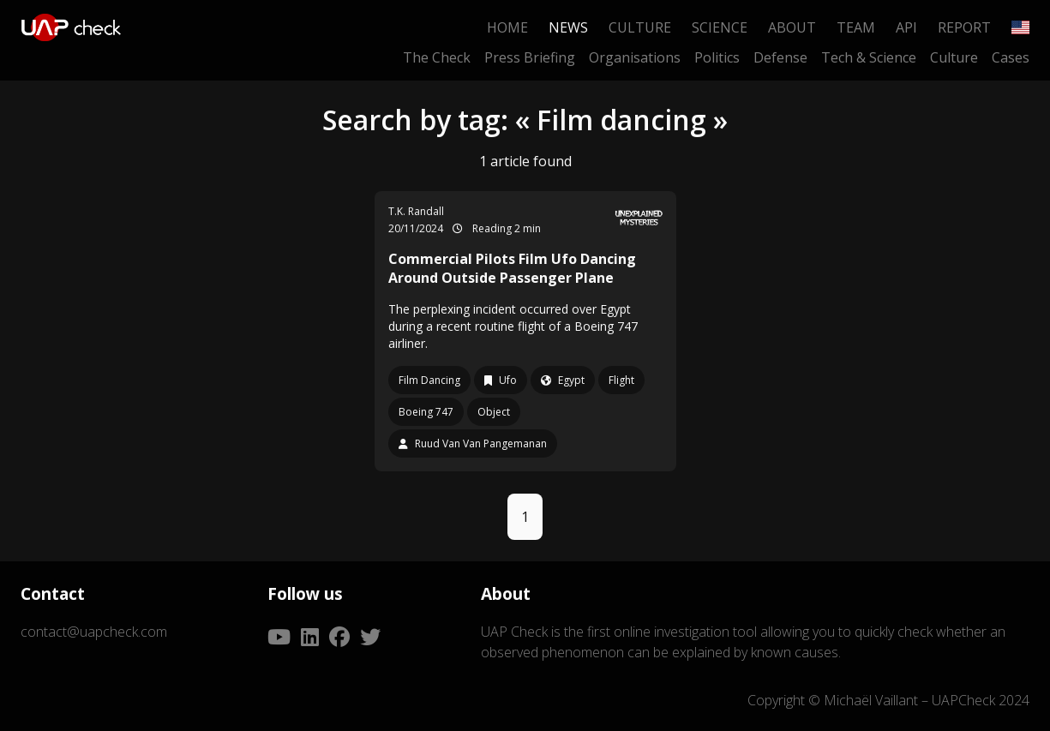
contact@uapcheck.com (94, 631)
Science (719, 27)
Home (507, 27)
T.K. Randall (416, 211)
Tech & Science (868, 57)
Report (964, 27)
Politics (717, 57)
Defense (780, 57)
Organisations (635, 57)
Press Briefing (529, 57)
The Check (437, 57)
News (568, 27)
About (792, 27)
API (906, 27)
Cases (1010, 57)
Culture (640, 27)
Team (856, 27)
